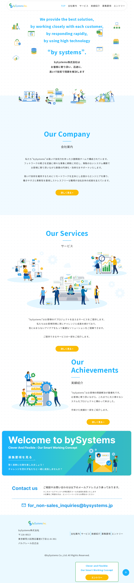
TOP (63, 5)
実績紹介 (95, 5)
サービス (84, 5)
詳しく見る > (67, 192)
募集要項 (106, 5)
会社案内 (72, 5)
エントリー (119, 5)
